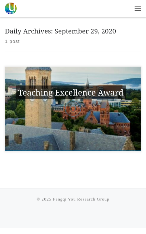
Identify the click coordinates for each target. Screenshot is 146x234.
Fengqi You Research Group (81, 199)
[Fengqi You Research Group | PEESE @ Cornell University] (11, 7)
